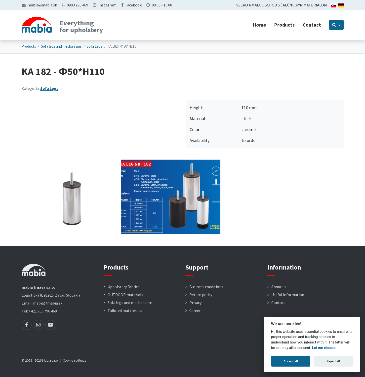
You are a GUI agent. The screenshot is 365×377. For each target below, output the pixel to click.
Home (259, 25)
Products (284, 25)
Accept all (291, 361)
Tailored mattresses (125, 310)
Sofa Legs (94, 46)
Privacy (195, 302)
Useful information (287, 294)
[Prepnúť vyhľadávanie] (336, 25)
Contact (312, 25)
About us (278, 286)
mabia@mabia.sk (42, 4)
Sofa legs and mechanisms (61, 46)
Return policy (200, 294)
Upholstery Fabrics (123, 286)
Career (195, 310)
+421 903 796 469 (43, 310)
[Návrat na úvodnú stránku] (37, 25)
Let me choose (324, 348)
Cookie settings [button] (74, 360)
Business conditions (206, 286)
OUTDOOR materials (125, 294)
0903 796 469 (77, 4)
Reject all (333, 361)
